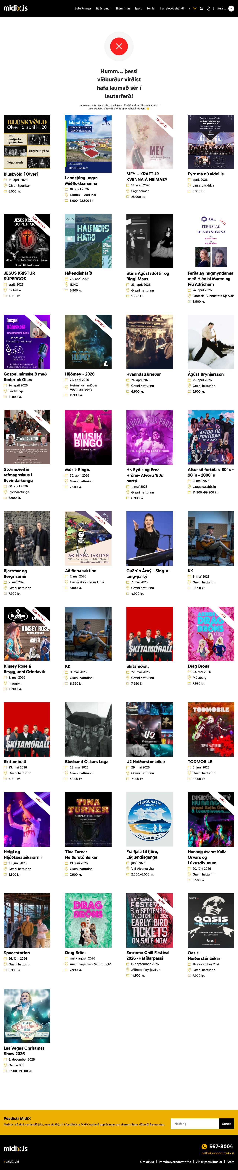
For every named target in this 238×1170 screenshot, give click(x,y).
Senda (226, 1124)
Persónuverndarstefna (175, 1162)
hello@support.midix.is (218, 1153)
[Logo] (16, 8)
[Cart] (201, 8)
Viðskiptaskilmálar (209, 1162)
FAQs (230, 1162)
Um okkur (147, 1162)
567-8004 (221, 1146)
